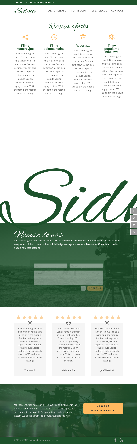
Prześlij (88, 285)
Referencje (98, 11)
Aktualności (57, 11)
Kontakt (117, 11)
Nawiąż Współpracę (103, 408)
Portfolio (78, 11)
